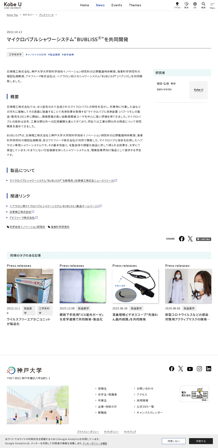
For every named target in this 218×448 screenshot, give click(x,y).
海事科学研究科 (64, 227)
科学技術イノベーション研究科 (29, 227)
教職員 (102, 412)
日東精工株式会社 (21, 212)
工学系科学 (15, 54)
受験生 (102, 389)
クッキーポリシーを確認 (96, 443)
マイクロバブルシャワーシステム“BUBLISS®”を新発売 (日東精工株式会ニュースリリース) (66, 180)
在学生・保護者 (107, 394)
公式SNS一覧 (145, 406)
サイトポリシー (112, 432)
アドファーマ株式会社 (23, 218)
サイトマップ (131, 432)
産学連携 (70, 54)
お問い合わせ (145, 389)
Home (74, 5)
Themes (140, 5)
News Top (13, 14)
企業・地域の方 (107, 406)
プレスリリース (48, 14)
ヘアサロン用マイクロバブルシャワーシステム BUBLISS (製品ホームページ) (57, 206)
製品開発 (56, 54)
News (95, 5)
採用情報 (142, 400)
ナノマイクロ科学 (37, 54)
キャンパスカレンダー (150, 412)
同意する (201, 441)
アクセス (142, 394)
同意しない (174, 441)
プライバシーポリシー (87, 432)
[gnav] (213, 5)
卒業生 (102, 400)
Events (116, 5)
